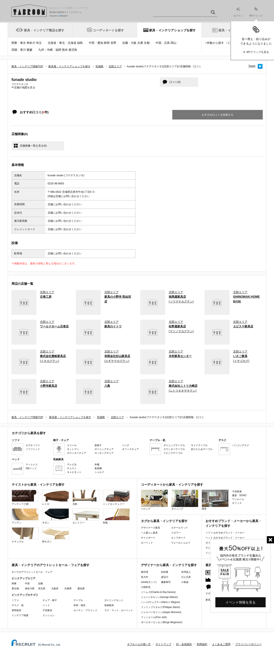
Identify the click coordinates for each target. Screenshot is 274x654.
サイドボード (148, 537)
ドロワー (176, 532)
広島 (167, 43)
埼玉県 (41, 588)
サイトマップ (163, 644)
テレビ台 (72, 464)
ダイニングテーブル (174, 445)
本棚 (97, 464)
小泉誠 (184, 582)
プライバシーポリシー (248, 644)
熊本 (65, 49)
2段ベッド (31, 468)
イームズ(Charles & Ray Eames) (158, 592)
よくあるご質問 (221, 644)
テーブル (78, 600)
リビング (154, 500)
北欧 (86, 497)
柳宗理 (144, 572)
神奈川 (31, 43)
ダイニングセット (113, 600)
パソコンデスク (240, 445)
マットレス (32, 464)
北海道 (72, 43)
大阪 (133, 43)
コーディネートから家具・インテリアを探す (172, 484)
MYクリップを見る (257, 52)
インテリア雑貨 (20, 615)
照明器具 (16, 610)
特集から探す (215, 43)
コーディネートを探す (108, 30)
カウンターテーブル (174, 449)
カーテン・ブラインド (85, 610)
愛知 (100, 43)
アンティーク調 (25, 497)
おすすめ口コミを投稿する (217, 114)
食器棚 (98, 468)
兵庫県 (68, 588)
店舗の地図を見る (24, 87)
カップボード (178, 537)
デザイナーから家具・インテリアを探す (169, 565)
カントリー (86, 516)
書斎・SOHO (239, 495)
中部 (92, 43)
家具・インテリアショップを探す (172, 30)
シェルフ (99, 472)
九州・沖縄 (45, 49)
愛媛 (29, 49)
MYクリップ (256, 12)
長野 (113, 43)
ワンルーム (238, 499)
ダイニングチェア (104, 449)
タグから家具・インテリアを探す (164, 521)
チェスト (72, 468)
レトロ (55, 497)
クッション (49, 615)
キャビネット (74, 472)
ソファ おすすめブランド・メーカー (225, 532)
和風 (116, 516)
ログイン (238, 12)
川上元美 (186, 577)
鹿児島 (72, 49)
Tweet (251, 65)
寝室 (215, 500)
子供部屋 (237, 491)
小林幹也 (146, 587)
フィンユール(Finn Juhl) (154, 617)
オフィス (237, 503)
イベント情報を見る (240, 602)
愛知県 (81, 588)
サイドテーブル (199, 445)
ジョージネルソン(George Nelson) (159, 597)
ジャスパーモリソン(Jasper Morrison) (161, 612)
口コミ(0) (174, 81)
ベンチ (125, 445)
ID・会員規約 (184, 644)
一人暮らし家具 (149, 532)
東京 (23, 43)
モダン (55, 516)
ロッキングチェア (104, 453)
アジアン (25, 516)
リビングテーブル (173, 453)
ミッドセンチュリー (116, 497)
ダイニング (184, 500)
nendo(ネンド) (148, 582)
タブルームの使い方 (139, 644)
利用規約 (202, 644)
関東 (14, 43)
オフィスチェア (130, 449)
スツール (72, 445)
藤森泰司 (166, 582)
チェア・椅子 (50, 600)
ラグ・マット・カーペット (118, 610)
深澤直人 (186, 572)
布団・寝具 (79, 605)
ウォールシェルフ (180, 542)
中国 (158, 43)
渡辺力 (164, 577)
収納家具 (109, 605)
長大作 (144, 577)
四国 (14, 49)
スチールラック (179, 527)
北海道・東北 (56, 43)
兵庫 (140, 43)
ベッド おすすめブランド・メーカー (225, 537)
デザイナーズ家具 (150, 527)
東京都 (15, 588)
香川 (23, 49)
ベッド (46, 605)
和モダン (55, 535)
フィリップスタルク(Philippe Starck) (160, 607)
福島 (80, 43)
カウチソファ (33, 445)
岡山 (173, 43)
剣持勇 (164, 572)
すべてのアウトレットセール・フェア (32, 572)
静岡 (107, 43)
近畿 (125, 43)
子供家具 (47, 610)
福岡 (58, 49)
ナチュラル (25, 535)
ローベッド (147, 542)
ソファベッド (33, 449)
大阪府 (54, 588)
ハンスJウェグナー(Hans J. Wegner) (160, 602)
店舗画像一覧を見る (33, 145)
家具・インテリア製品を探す (44, 30)
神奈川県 (29, 588)
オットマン (73, 449)
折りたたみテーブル (201, 449)
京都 (147, 43)
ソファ (15, 600)
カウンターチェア (76, 453)
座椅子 (98, 445)
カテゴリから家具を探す (29, 433)
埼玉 (39, 43)
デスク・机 (18, 605)
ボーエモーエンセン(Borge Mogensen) (161, 622)
